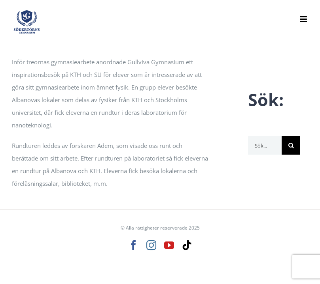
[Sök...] (265, 145)
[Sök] (291, 145)
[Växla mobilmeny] (304, 19)
